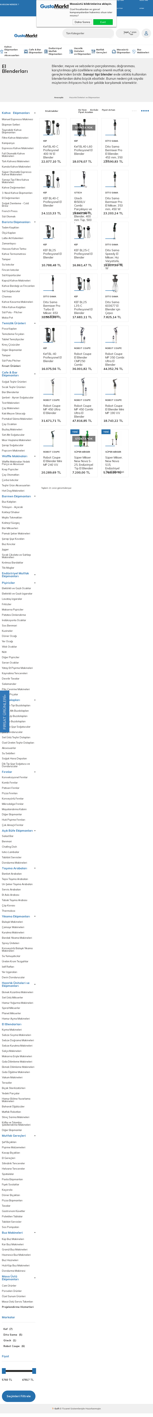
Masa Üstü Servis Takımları (17, 1305)
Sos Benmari (9, 627)
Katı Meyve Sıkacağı (13, 414)
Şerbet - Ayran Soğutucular (18, 398)
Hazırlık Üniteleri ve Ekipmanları (82, 51)
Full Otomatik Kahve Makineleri (13, 155)
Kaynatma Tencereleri (14, 675)
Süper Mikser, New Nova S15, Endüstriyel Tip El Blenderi (51, 521)
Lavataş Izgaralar (12, 600)
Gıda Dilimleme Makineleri (17, 1064)
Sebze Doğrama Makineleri (18, 1043)
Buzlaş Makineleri (12, 430)
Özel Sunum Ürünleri (14, 1300)
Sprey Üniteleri (10, 945)
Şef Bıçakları (9, 1145)
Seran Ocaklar (10, 664)
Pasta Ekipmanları (12, 1182)
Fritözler (6, 606)
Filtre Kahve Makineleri (15, 138)
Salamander (9, 685)
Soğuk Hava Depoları (14, 760)
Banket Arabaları (12, 876)
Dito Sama (106, 139)
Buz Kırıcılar (8, 545)
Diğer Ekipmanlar (12, 351)
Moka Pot (7, 318)
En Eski (94, 110)
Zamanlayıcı (9, 244)
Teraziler (7, 1086)
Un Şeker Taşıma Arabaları (17, 886)
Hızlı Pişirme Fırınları (13, 822)
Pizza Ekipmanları (12, 1204)
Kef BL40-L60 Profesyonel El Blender (80, 150)
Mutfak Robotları (11, 1115)
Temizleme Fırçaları (13, 335)
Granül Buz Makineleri (14, 1253)
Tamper (6, 260)
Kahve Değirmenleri (13, 188)
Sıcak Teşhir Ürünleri (14, 388)
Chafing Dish (9, 849)
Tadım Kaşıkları (10, 228)
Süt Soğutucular (11, 292)
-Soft (56, 1412)
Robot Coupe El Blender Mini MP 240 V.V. (108, 443)
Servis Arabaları (11, 892)
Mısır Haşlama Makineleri (16, 441)
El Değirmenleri (11, 198)
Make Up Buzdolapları (14, 718)
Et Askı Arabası (11, 897)
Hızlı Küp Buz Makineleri (16, 1269)
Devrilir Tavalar (10, 680)
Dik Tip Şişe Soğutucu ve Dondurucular (16, 767)
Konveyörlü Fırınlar (13, 800)
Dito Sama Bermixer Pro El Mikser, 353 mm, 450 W (79, 225)
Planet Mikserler (11, 1016)
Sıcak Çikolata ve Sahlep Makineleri (16, 557)
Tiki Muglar (8, 569)
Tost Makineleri (10, 404)
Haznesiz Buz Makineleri (16, 1258)
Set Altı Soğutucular (13, 436)
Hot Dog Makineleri (13, 492)
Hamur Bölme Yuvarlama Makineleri (16, 1103)
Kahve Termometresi (14, 254)
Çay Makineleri (10, 409)
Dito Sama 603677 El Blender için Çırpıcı (136, 297)
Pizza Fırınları (10, 795)
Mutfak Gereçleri (101, 51)
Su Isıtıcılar (8, 265)
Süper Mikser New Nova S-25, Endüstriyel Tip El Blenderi (136, 447)
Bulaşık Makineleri (12, 924)
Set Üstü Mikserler (12, 1000)
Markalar (8, 1321)
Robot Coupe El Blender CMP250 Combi (77, 372)
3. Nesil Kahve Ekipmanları (17, 193)
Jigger (5, 551)
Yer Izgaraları (9, 975)
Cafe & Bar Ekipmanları (35, 51)
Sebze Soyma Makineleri (16, 1038)
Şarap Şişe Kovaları (13, 540)
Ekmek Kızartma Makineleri (17, 995)
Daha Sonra (82, 22)
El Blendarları (11, 1027)
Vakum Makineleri (12, 1080)
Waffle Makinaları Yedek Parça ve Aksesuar (16, 464)
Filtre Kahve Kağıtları (14, 308)
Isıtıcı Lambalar (10, 854)
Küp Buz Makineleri (13, 1242)
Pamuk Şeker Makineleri (16, 535)
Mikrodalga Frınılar (13, 806)
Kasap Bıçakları (11, 1156)
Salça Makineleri (11, 1054)
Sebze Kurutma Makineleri (17, 1048)
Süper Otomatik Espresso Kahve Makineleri (16, 173)
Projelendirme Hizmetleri (18, 1310)
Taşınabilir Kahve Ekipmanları (12, 131)
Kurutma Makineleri (13, 935)
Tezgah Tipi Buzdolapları (16, 707)
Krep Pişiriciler (10, 470)
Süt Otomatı (8, 217)
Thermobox (8, 913)
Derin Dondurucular (13, 980)
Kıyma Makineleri (12, 1032)
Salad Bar (8, 838)
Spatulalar (8, 1177)
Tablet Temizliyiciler (13, 340)
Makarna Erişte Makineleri (17, 1059)
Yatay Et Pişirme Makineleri (17, 669)
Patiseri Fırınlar (10, 790)
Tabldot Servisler (12, 859)
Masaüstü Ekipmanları (123, 51)
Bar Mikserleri (10, 529)
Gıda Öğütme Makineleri (16, 1075)
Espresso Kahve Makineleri (18, 148)
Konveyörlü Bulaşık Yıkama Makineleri (17, 952)
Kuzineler (7, 632)
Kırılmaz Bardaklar (12, 564)
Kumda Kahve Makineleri (16, 167)
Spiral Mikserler (11, 1011)
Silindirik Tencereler (13, 1166)
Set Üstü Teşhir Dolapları (16, 739)
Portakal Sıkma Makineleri (17, 420)
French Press (10, 211)
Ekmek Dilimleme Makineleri (18, 1070)
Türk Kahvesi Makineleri (15, 161)
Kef (45, 139)
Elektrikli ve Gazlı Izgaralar (17, 595)
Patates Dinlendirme (14, 616)
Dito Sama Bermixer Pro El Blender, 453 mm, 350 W (107, 154)
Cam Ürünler (9, 1289)
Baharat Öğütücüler (13, 1109)
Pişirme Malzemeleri (13, 1150)
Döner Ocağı (9, 638)
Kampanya (8, 143)
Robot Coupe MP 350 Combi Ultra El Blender (107, 372)
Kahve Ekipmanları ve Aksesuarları (11, 51)
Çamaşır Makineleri (13, 929)
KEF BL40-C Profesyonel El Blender (137, 148)
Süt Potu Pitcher (11, 361)
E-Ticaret (65, 1412)
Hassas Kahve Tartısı (14, 249)
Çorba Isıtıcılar (10, 481)
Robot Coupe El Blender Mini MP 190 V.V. (80, 443)
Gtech (47, 212)
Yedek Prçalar (10, 696)
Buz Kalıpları (9, 503)
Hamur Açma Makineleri (16, 1021)
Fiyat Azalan (85, 112)
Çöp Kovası (8, 908)
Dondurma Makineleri (14, 865)
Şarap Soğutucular (12, 446)
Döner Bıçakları (11, 1198)
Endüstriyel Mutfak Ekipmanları (55, 51)
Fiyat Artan (108, 110)
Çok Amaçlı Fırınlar (13, 827)
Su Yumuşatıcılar (11, 959)
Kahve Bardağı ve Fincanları (18, 286)
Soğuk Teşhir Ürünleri (14, 382)
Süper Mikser (136, 432)
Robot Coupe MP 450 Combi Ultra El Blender (50, 445)
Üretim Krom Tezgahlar (15, 964)
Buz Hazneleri (10, 1264)
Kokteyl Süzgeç (11, 524)
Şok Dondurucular (12, 734)
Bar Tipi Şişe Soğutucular (16, 728)
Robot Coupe (80, 359)
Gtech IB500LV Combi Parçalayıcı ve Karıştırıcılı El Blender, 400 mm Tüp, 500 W (51, 232)
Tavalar (6, 1209)
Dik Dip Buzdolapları (14, 723)
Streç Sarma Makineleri (15, 1120)
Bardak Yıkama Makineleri (17, 940)
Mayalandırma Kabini (14, 811)
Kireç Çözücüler (11, 345)
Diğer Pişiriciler (10, 659)
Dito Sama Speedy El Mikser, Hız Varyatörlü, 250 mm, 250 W (50, 300)
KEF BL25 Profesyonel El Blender (108, 221)
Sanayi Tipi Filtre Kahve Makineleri (15, 181)
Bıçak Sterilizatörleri (13, 1091)
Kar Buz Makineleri (13, 1248)
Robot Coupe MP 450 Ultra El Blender (136, 370)
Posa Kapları (9, 329)
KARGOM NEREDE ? (9, 4)
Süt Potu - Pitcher (12, 313)
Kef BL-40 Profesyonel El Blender (51, 368)
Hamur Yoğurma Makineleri (17, 1005)
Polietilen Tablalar (12, 1220)
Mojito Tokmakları (12, 519)
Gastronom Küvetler (13, 1214)
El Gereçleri (8, 1161)
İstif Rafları (8, 969)
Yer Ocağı (7, 643)
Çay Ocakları (9, 425)
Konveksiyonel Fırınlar (15, 779)
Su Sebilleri (8, 755)
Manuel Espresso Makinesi (17, 119)
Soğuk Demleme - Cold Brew (15, 205)
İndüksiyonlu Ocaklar (14, 622)
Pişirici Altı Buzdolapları (15, 712)
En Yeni (82, 110)
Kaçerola (7, 1193)
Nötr (4, 653)
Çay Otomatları (10, 476)
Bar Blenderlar (10, 393)
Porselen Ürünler (12, 1294)
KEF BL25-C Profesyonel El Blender (137, 221)
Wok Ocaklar (9, 648)
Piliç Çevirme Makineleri (16, 691)
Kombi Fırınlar (10, 785)
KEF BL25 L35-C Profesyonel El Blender (108, 297)
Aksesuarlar (9, 750)
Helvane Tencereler (13, 1172)
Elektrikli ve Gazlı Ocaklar (16, 590)
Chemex (7, 297)
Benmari (7, 843)
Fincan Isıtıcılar (10, 270)
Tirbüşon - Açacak (12, 508)
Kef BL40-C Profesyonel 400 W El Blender (51, 150)
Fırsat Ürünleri (11, 367)
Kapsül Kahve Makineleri (16, 281)
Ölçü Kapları (9, 233)
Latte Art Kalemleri (12, 238)
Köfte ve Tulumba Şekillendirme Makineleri (16, 1126)
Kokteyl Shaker (11, 513)
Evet (103, 22)
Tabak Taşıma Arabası (14, 902)
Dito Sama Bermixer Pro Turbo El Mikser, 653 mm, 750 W (80, 299)
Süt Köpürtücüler (11, 276)
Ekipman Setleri (11, 124)
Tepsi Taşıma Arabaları (15, 881)
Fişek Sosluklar (10, 1188)
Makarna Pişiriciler (12, 611)
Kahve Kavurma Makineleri (17, 302)
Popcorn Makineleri (13, 452)
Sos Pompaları (10, 1230)
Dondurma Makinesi (13, 1274)
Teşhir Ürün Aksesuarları (16, 486)
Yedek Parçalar (11, 1096)
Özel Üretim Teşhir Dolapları (18, 744)
